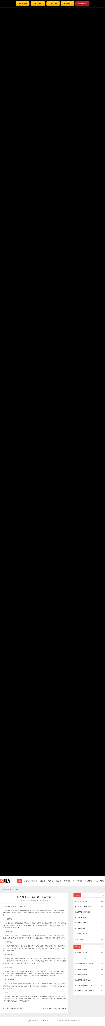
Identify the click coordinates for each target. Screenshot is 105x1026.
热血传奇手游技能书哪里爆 (82, 912)
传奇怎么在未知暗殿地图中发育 (83, 906)
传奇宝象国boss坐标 (80, 917)
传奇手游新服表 (77, 881)
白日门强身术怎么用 (80, 939)
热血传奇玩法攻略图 (80, 923)
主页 (19, 881)
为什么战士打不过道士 (81, 958)
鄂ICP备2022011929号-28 (73, 1021)
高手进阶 (50, 881)
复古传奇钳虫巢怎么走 (81, 969)
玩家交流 (42, 881)
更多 (103, 895)
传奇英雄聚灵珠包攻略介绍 (82, 901)
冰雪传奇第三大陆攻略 (81, 933)
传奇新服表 (67, 881)
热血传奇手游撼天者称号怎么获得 (84, 963)
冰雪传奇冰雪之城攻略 (81, 974)
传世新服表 (88, 881)
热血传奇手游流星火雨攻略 (82, 980)
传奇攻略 (26, 881)
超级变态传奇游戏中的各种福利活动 (16, 1008)
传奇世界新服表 (99, 881)
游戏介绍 (58, 881)
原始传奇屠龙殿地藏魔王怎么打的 (84, 991)
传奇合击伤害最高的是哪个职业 (83, 985)
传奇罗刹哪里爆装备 (80, 928)
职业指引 (34, 881)
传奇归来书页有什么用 (81, 953)
